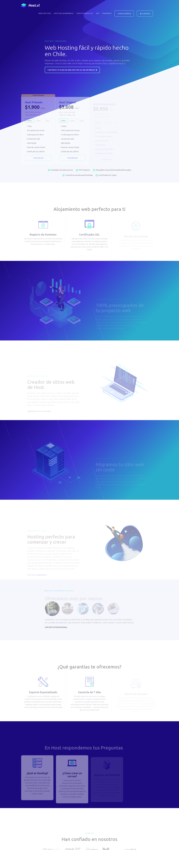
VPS (97, 13)
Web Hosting (44, 13)
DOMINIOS (107, 13)
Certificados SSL (84, 13)
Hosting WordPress (64, 13)
